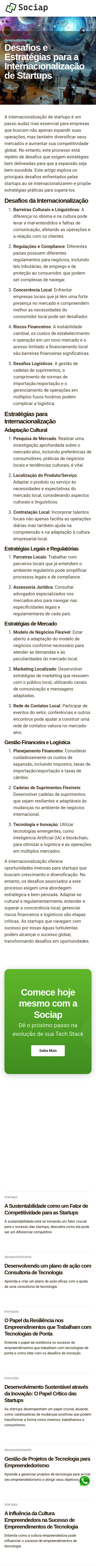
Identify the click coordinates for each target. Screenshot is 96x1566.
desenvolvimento (17, 40)
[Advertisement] (48, 1137)
